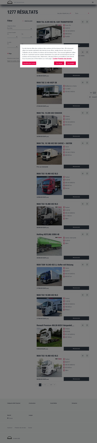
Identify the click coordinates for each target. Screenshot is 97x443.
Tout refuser (59, 63)
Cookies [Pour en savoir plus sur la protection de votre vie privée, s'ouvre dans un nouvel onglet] (55, 58)
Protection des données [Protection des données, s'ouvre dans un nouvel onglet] (65, 58)
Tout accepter (70, 63)
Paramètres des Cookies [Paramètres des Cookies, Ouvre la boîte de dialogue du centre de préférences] (29, 63)
